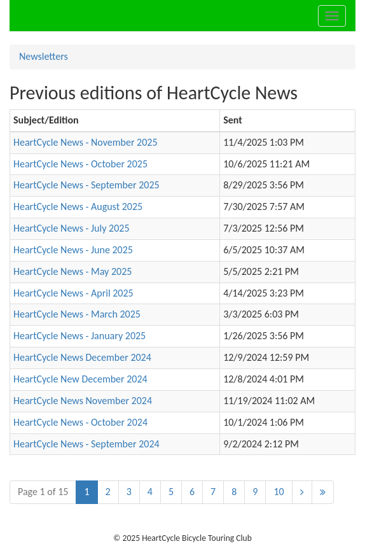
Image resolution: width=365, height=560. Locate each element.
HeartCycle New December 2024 (80, 379)
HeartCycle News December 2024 (82, 357)
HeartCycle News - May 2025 (72, 271)
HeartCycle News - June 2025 (73, 250)
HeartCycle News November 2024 (82, 401)
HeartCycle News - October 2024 (80, 422)
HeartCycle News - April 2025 (73, 293)
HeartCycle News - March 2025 (77, 314)
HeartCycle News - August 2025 (77, 206)
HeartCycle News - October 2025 (80, 164)
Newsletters (43, 56)
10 (278, 492)
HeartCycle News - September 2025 (86, 185)
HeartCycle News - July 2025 (71, 228)
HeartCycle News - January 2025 (79, 336)
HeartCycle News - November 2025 (85, 142)
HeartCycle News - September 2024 (86, 444)
